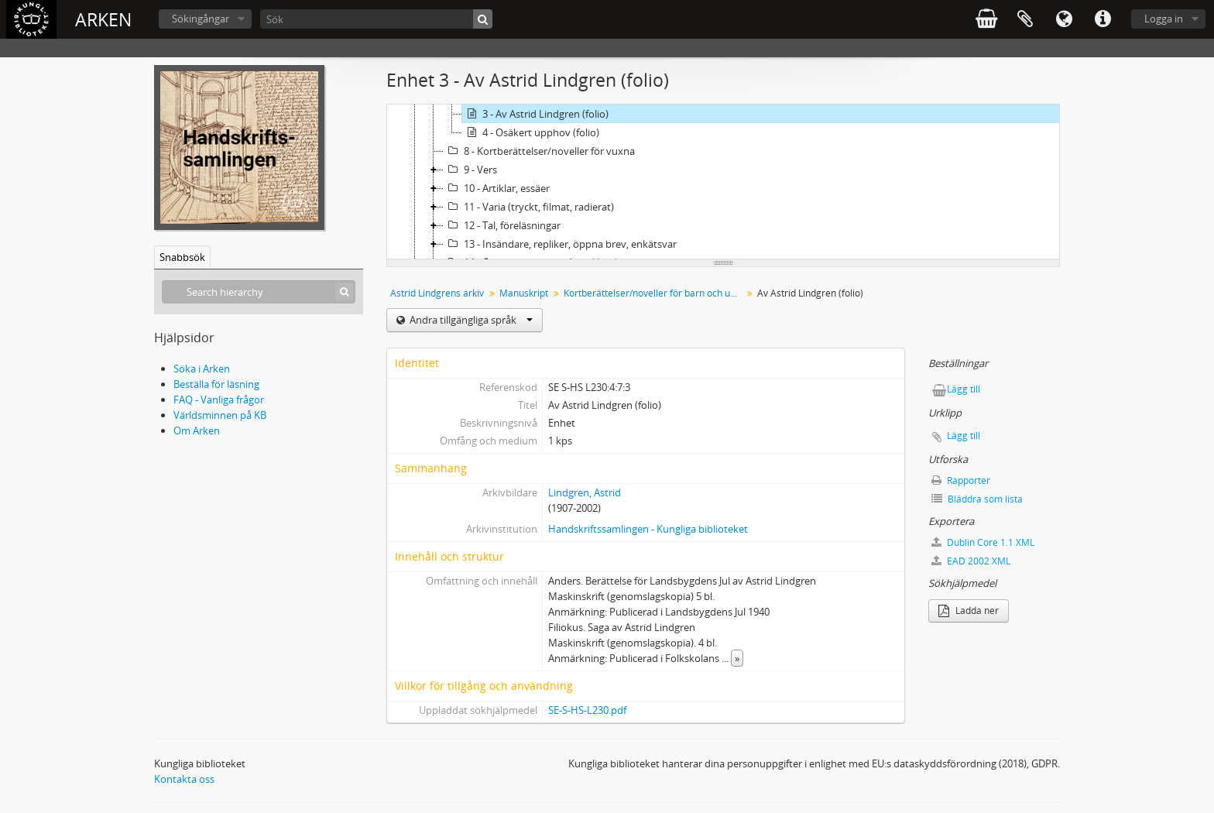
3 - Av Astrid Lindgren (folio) (535, 114)
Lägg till (963, 389)
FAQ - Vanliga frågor (218, 399)
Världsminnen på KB (219, 415)
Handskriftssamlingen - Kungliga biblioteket (648, 529)
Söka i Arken (201, 369)
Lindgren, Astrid (584, 492)
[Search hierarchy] (258, 292)
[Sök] (376, 19)
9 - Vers (470, 169)
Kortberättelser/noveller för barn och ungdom (655, 293)
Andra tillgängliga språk (470, 320)
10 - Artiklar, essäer (497, 188)
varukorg (986, 19)
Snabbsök (182, 257)
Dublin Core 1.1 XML (982, 542)
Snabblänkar (1102, 19)
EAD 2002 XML (970, 561)
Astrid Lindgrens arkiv (437, 293)
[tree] (723, 182)
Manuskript (523, 293)
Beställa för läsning (216, 384)
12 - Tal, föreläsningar (502, 225)
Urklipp (1025, 19)
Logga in (1163, 19)
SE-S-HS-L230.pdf (587, 710)
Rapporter (960, 480)
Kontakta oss (184, 779)
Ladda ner (968, 610)
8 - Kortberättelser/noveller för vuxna (539, 151)
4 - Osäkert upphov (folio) (530, 132)
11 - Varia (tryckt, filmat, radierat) (529, 206)
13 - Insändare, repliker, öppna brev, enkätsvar (560, 244)
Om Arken (196, 430)
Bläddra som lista (977, 499)
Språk (1063, 19)
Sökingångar (200, 19)
